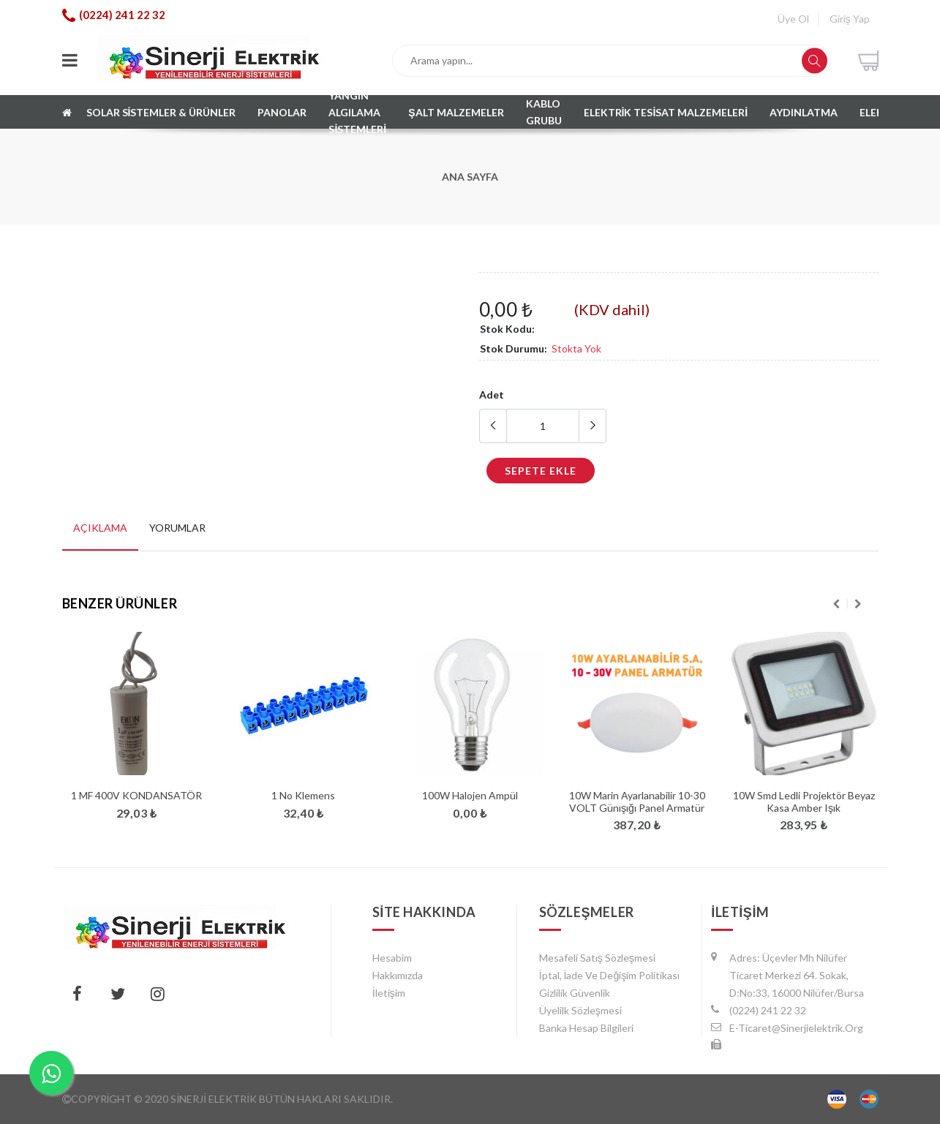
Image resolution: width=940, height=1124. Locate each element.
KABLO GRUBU (544, 112)
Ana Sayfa (470, 176)
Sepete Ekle (540, 470)
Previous (836, 604)
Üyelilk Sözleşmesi (580, 1010)
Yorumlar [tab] (177, 527)
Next (858, 604)
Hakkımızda (397, 975)
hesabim (392, 957)
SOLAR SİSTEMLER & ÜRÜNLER (161, 112)
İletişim (388, 993)
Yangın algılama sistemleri (357, 112)
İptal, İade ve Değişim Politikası (609, 975)
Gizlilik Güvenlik (574, 993)
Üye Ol (793, 18)
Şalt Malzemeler (455, 112)
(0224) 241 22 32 (122, 14)
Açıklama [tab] (100, 527)
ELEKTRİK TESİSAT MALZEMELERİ (666, 112)
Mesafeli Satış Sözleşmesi (597, 957)
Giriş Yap (850, 18)
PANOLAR (282, 112)
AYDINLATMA (804, 112)
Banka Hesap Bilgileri (586, 1028)
